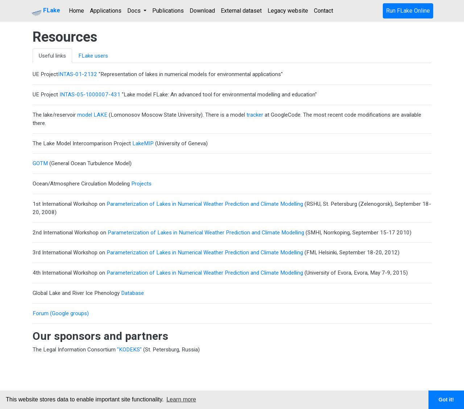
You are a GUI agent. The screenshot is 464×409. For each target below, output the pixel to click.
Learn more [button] (181, 399)
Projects (141, 183)
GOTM (40, 163)
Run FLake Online (408, 10)
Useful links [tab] (52, 56)
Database (132, 293)
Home (76, 10)
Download (202, 10)
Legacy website (288, 10)
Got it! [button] (446, 399)
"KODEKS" (129, 349)
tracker (254, 115)
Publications (168, 10)
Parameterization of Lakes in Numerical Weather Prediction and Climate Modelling (205, 204)
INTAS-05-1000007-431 (89, 94)
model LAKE (91, 115)
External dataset (241, 10)
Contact (323, 10)
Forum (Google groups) (61, 313)
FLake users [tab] (93, 56)
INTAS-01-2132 (77, 74)
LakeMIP (143, 143)
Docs (134, 10)
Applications (105, 10)
